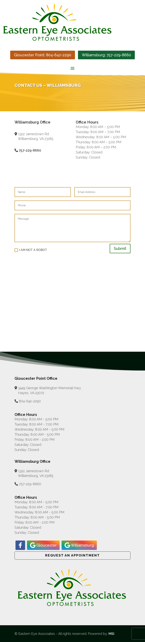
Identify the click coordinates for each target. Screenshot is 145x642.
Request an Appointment (72, 555)
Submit (120, 248)
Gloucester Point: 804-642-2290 (42, 55)
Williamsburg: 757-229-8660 (106, 55)
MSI (111, 634)
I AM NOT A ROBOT (31, 250)
